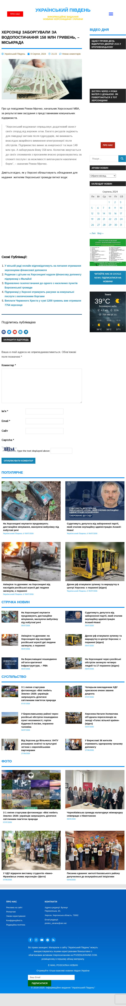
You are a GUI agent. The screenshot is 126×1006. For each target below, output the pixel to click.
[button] (110, 14)
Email (6, 421)
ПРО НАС (108, 145)
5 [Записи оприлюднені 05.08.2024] (92, 207)
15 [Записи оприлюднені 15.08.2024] (110, 213)
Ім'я (5, 411)
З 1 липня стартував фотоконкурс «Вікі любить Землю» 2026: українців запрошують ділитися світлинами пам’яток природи (38, 694)
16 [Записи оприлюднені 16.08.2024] (115, 213)
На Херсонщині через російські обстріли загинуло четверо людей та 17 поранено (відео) (103, 662)
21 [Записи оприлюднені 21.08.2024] (104, 219)
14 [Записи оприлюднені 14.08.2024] (104, 213)
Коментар (9, 365)
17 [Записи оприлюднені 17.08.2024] (121, 213)
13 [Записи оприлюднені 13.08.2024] (98, 213)
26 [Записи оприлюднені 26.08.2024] (92, 224)
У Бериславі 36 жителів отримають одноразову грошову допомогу (104, 743)
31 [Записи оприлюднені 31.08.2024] (121, 224)
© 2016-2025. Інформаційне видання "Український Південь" (63, 987)
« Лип (92, 233)
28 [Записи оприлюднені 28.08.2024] (104, 224)
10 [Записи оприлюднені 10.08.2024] (121, 207)
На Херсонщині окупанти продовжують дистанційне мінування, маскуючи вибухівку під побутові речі (31, 526)
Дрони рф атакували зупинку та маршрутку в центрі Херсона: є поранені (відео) (103, 639)
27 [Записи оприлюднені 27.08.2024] (98, 224)
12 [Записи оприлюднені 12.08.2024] (92, 213)
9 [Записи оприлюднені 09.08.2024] (115, 207)
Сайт (5, 430)
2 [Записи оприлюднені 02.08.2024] (115, 202)
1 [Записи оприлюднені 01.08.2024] (109, 202)
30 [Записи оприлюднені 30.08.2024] (115, 224)
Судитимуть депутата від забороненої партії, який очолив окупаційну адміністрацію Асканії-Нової (94, 526)
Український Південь (63, 10)
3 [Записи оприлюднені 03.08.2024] (120, 202)
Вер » (100, 233)
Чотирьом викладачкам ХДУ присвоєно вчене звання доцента (101, 690)
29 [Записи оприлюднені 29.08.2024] (110, 224)
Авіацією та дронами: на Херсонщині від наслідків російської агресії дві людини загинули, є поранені (26, 587)
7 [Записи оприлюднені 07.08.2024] (103, 207)
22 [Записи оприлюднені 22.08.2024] (110, 219)
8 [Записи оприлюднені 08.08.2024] (109, 207)
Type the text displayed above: (33, 450)
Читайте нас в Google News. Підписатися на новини (108, 277)
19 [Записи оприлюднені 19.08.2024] (92, 219)
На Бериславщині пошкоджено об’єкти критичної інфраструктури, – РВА (39, 662)
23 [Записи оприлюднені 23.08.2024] (115, 219)
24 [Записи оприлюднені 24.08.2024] (121, 219)
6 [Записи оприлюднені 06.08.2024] (98, 207)
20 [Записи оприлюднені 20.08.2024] (98, 219)
